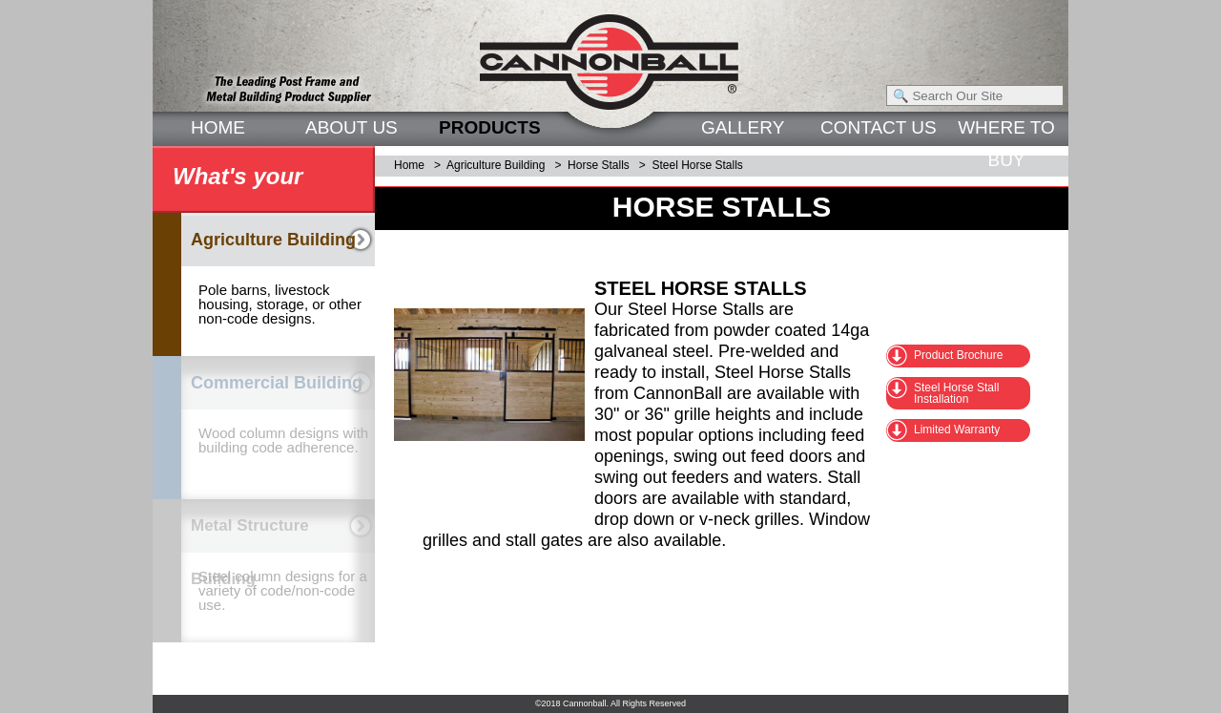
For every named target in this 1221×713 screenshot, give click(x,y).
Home (409, 165)
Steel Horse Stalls (697, 165)
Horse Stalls (599, 165)
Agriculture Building (495, 165)
